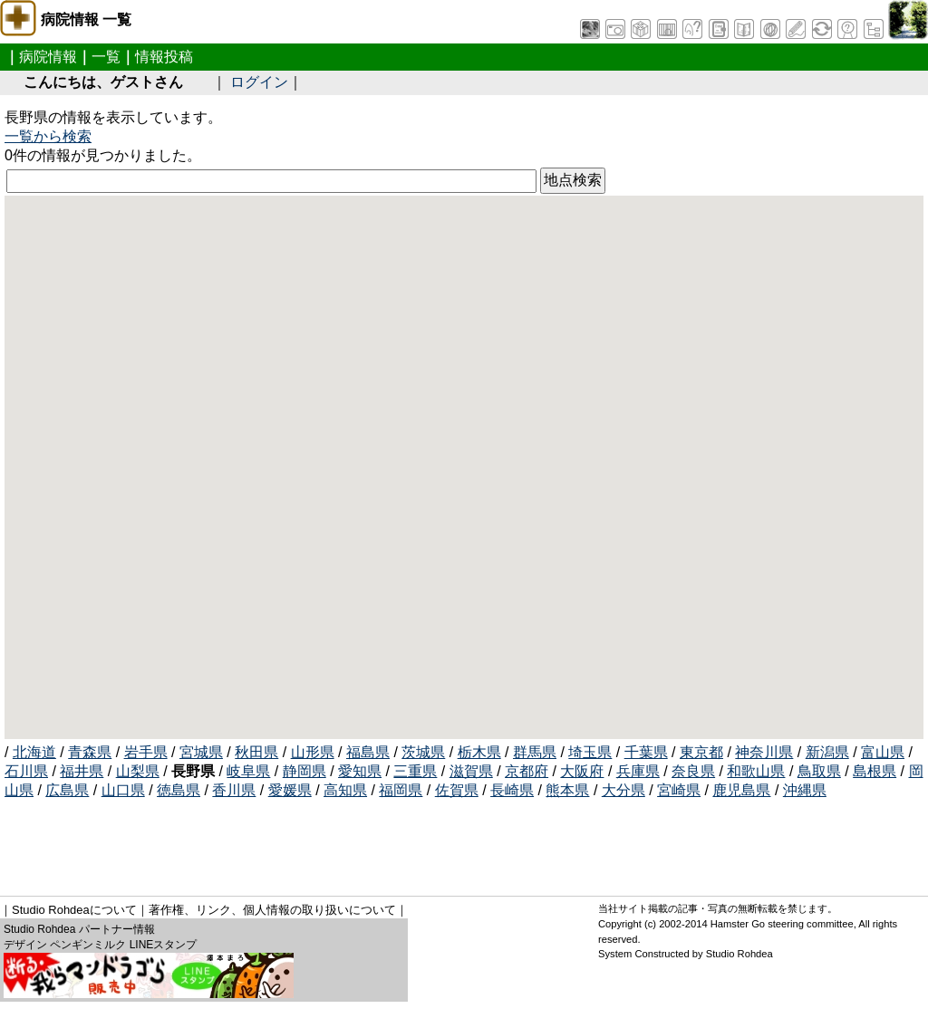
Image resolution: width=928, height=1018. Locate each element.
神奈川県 (764, 752)
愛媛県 (290, 790)
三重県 (415, 771)
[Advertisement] (334, 841)
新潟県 (827, 752)
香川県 (234, 790)
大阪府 (582, 771)
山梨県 (138, 771)
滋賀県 (471, 771)
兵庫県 (638, 771)
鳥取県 (819, 771)
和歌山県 (756, 771)
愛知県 (360, 771)
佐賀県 (456, 790)
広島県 (67, 790)
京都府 (526, 771)
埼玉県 (590, 752)
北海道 (34, 752)
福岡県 (400, 790)
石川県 (26, 771)
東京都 (701, 752)
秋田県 (256, 752)
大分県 (623, 790)
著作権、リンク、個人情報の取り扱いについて (272, 910)
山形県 (312, 752)
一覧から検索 (48, 136)
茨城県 (423, 752)
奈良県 (693, 771)
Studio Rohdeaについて (74, 910)
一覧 (106, 56)
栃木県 (479, 752)
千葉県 (646, 752)
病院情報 (48, 56)
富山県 (882, 752)
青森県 (89, 752)
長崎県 (512, 790)
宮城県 (201, 752)
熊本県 (567, 790)
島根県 (874, 771)
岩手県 (146, 752)
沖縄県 (804, 790)
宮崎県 (679, 790)
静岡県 (304, 771)
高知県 (345, 790)
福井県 (81, 771)
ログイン (259, 82)
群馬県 (534, 752)
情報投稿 (164, 56)
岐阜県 (248, 771)
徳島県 (178, 790)
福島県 (368, 752)
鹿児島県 (741, 790)
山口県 (123, 790)
